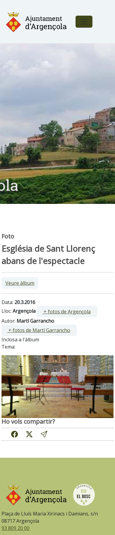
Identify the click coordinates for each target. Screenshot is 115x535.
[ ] (67, 311)
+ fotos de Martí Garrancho (38, 330)
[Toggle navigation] (84, 22)
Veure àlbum (19, 283)
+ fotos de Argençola (66, 311)
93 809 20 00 (16, 528)
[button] (44, 434)
